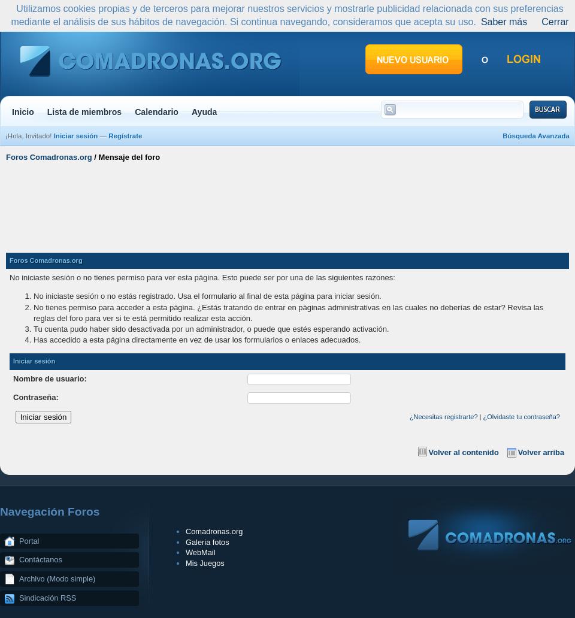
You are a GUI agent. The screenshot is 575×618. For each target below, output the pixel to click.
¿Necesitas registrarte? (444, 416)
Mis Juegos (205, 563)
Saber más (504, 22)
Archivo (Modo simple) (57, 578)
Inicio (23, 112)
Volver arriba (541, 452)
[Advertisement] (287, 202)
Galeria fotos (207, 542)
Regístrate (125, 136)
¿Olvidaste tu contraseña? (521, 416)
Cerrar (554, 22)
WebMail (201, 552)
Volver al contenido (464, 452)
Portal (29, 541)
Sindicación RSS (47, 597)
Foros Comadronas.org (49, 157)
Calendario (156, 112)
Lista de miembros (84, 112)
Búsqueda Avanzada (536, 136)
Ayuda (204, 112)
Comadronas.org (214, 531)
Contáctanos (40, 559)
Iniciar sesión (76, 136)
